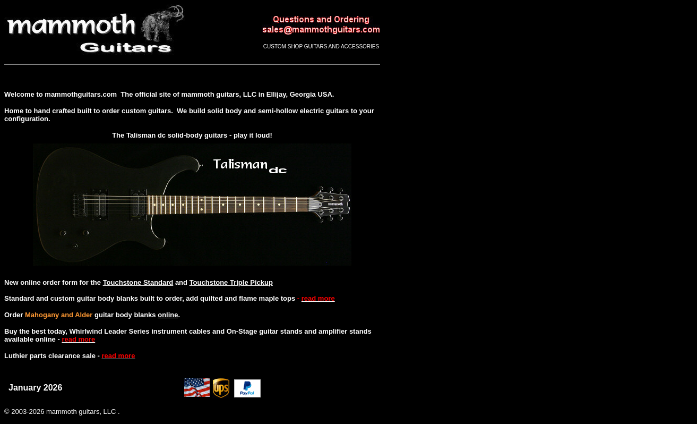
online (168, 315)
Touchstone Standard (138, 282)
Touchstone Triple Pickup (231, 282)
